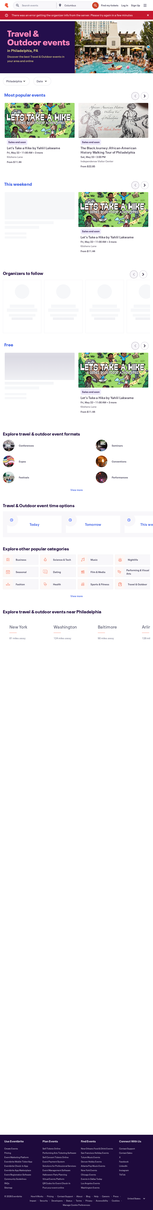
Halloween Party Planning (55, 1174)
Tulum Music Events (90, 1157)
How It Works (37, 1196)
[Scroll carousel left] (134, 274)
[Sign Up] (135, 5)
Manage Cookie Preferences (76, 1204)
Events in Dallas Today (91, 1178)
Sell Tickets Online (51, 1148)
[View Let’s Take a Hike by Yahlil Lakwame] (40, 120)
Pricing (7, 1152)
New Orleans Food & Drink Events (97, 1148)
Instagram (124, 1170)
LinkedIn (123, 1165)
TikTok (122, 1174)
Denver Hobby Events (91, 1161)
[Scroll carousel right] (145, 96)
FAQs (6, 1183)
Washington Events (90, 1187)
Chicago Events (88, 1174)
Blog (88, 1196)
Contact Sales (125, 1152)
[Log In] (125, 5)
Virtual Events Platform (53, 1178)
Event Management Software (56, 1170)
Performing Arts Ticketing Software (59, 1152)
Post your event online (53, 1187)
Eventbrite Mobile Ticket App (18, 1161)
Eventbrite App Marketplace (17, 1170)
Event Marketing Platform (16, 1157)
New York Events (89, 1170)
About (79, 1196)
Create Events (11, 1148)
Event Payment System (54, 1161)
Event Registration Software (17, 1174)
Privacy (88, 1200)
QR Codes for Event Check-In (56, 1183)
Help (96, 1196)
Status (69, 1200)
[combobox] (77, 5)
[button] (16, 81)
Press (116, 1196)
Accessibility (102, 1200)
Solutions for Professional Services (59, 1165)
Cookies (116, 1200)
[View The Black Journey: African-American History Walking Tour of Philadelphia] (113, 120)
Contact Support (127, 1148)
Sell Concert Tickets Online (56, 1157)
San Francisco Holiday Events (95, 1152)
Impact (33, 1200)
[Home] (6, 5)
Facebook (124, 1161)
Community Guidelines (15, 1178)
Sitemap (8, 1187)
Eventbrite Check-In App (16, 1165)
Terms (79, 1200)
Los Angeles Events (90, 1183)
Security (44, 1200)
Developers (57, 1200)
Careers (106, 1196)
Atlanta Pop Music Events (93, 1165)
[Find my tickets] (110, 5)
